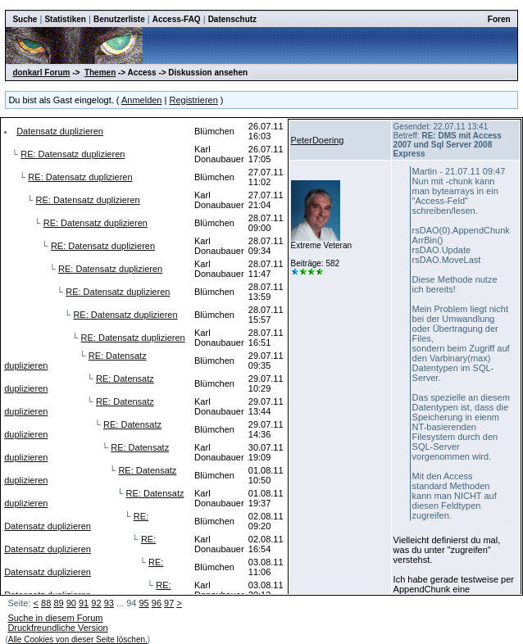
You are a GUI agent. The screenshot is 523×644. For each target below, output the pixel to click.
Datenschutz (232, 19)
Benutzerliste (119, 19)
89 (58, 603)
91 (84, 603)
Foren (499, 19)
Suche (24, 19)
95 (143, 603)
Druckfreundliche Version (57, 628)
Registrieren (193, 100)
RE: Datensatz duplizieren (72, 154)
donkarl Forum (41, 72)
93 (109, 603)
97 (169, 603)
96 (156, 603)
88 (46, 603)
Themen (100, 72)
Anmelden (141, 100)
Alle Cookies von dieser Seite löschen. (78, 639)
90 (71, 603)
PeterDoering (317, 140)
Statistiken (65, 19)
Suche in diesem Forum (54, 618)
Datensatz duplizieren (59, 131)
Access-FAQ (176, 19)
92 (96, 603)
